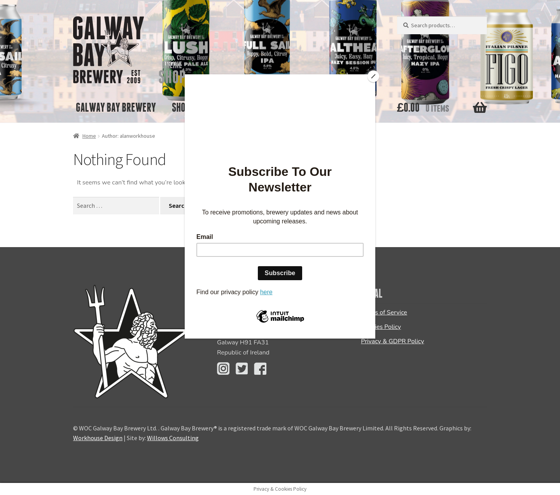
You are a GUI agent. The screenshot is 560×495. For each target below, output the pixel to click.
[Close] (373, 76)
